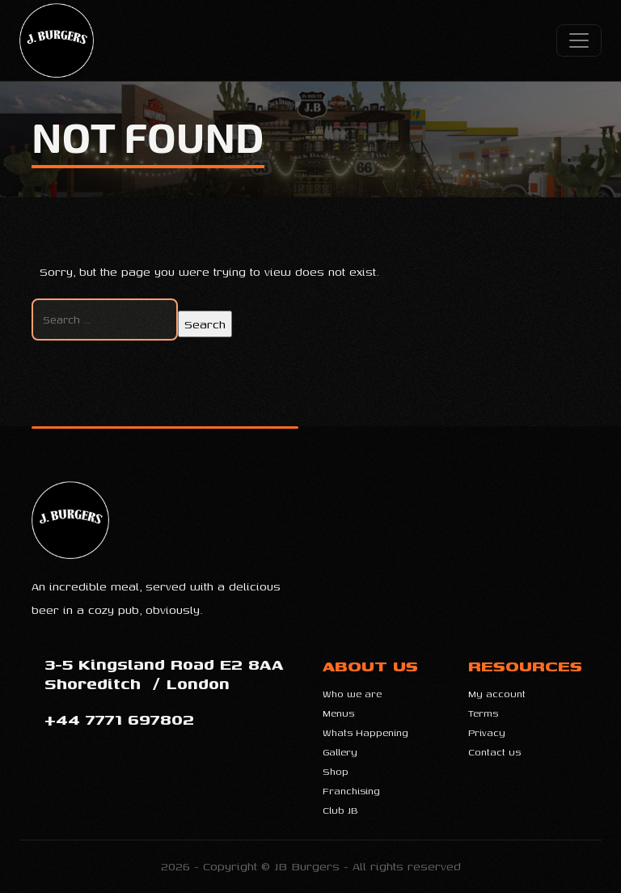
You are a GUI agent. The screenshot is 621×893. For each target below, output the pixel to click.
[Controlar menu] (579, 40)
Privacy (486, 732)
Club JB (340, 810)
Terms (483, 713)
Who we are (352, 693)
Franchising (351, 790)
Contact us (494, 752)
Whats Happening (365, 732)
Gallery (340, 752)
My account (497, 693)
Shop (336, 771)
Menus (338, 713)
